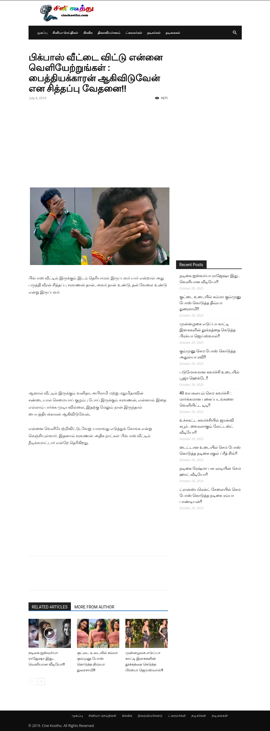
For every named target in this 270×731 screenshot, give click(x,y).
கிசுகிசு (87, 32)
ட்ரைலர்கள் (134, 32)
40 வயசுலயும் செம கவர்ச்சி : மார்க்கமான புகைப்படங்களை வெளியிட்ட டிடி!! (207, 399)
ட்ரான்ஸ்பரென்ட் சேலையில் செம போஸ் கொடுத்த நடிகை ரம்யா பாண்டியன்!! (210, 495)
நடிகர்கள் (154, 32)
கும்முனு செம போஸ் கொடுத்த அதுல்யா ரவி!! (208, 354)
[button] (235, 32)
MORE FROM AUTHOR (94, 607)
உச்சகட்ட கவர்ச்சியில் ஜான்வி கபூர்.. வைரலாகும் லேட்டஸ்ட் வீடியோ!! (207, 426)
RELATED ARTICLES (50, 607)
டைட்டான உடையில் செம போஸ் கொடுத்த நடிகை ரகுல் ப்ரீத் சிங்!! (210, 450)
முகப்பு (42, 32)
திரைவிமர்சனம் (109, 32)
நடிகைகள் (173, 32)
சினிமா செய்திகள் (65, 32)
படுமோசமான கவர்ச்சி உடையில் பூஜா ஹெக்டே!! (210, 375)
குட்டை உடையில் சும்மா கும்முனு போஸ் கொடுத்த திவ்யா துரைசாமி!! (210, 302)
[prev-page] (32, 681)
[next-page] (41, 681)
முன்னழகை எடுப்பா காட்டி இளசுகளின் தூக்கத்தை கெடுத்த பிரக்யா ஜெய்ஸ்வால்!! (208, 330)
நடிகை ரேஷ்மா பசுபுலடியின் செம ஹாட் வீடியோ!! (210, 471)
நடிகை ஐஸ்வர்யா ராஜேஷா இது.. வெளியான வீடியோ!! (47, 658)
